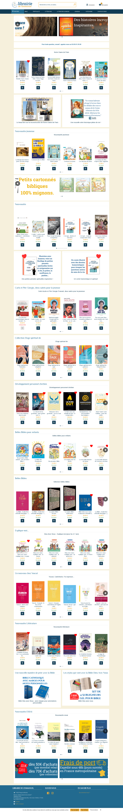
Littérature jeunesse (63, 11)
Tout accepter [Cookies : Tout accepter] (75, 810)
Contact (17, 801)
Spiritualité (36, 11)
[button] (106, 28)
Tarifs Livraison (19, 804)
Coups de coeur (102, 11)
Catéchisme (89, 11)
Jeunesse (77, 11)
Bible (26, 11)
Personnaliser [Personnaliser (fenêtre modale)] (94, 810)
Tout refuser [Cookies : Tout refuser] (84, 810)
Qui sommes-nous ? (84, 792)
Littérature (48, 11)
